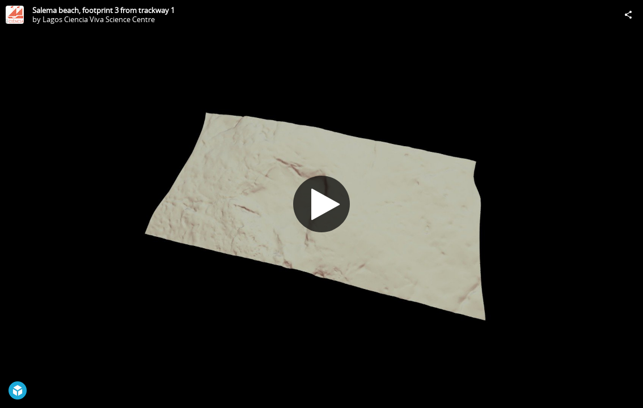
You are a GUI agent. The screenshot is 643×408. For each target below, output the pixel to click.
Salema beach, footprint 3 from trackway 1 (103, 10)
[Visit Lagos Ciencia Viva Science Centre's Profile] (15, 15)
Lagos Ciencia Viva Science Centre (99, 19)
